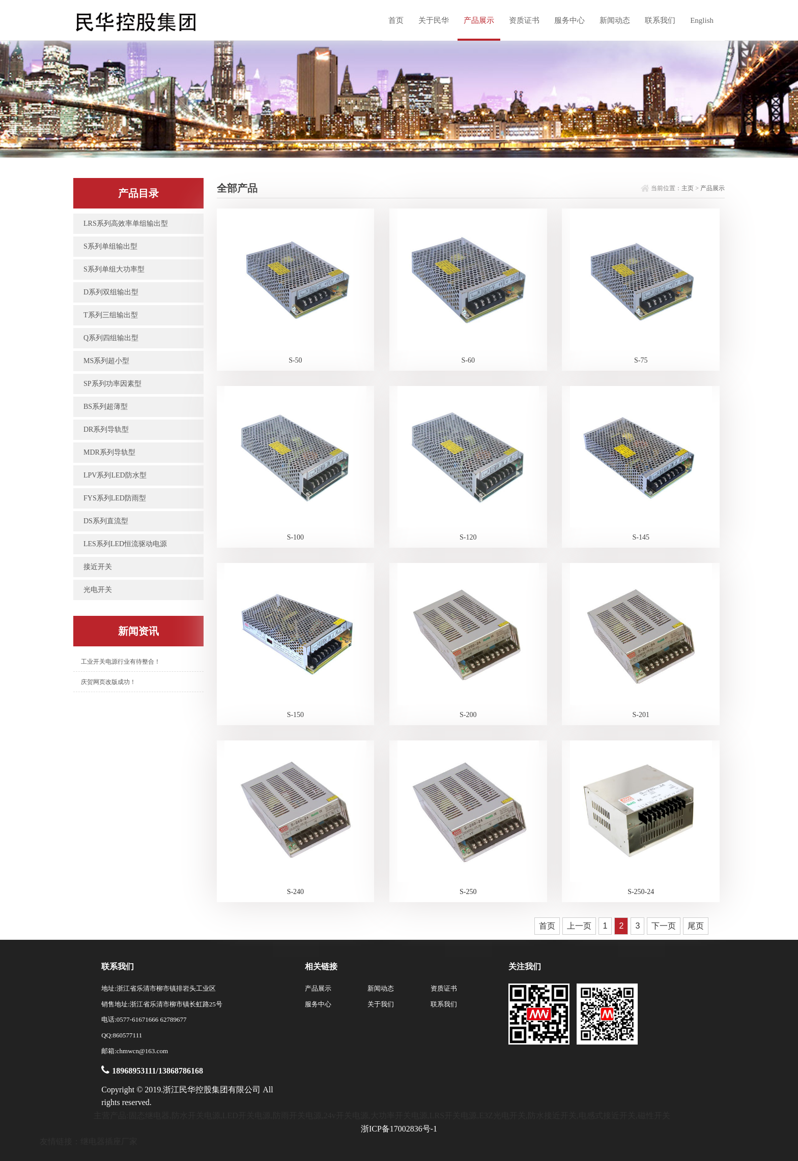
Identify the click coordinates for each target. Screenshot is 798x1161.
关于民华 (433, 20)
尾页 (696, 925)
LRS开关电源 (453, 1115)
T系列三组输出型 (110, 315)
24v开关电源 (346, 1115)
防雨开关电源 (297, 1115)
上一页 (579, 925)
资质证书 (524, 20)
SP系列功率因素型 (112, 384)
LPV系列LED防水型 (115, 475)
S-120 (468, 537)
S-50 (295, 360)
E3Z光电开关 (502, 1115)
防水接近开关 (552, 1115)
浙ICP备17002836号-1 (399, 1128)
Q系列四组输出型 (110, 338)
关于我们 (380, 1004)
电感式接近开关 (607, 1115)
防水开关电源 (196, 1115)
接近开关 (97, 567)
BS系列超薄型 (105, 406)
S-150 (295, 715)
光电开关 (97, 589)
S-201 (641, 715)
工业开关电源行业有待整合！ (120, 661)
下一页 (663, 925)
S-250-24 (641, 892)
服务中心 (569, 20)
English (702, 20)
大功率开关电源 (399, 1115)
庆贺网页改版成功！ (108, 682)
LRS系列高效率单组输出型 (125, 223)
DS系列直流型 (105, 521)
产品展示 (479, 20)
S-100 (295, 537)
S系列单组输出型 (110, 246)
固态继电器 (149, 1115)
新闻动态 (615, 20)
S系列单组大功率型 (114, 269)
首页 (396, 20)
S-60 (468, 360)
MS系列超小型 (106, 361)
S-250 (468, 892)
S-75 (640, 360)
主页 (687, 188)
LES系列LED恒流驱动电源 (125, 544)
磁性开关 (654, 1115)
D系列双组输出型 (110, 292)
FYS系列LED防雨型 (114, 498)
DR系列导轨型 (106, 429)
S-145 (641, 537)
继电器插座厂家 (108, 1141)
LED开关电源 (246, 1115)
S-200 (468, 715)
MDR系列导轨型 (109, 452)
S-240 (295, 892)
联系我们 (660, 20)
